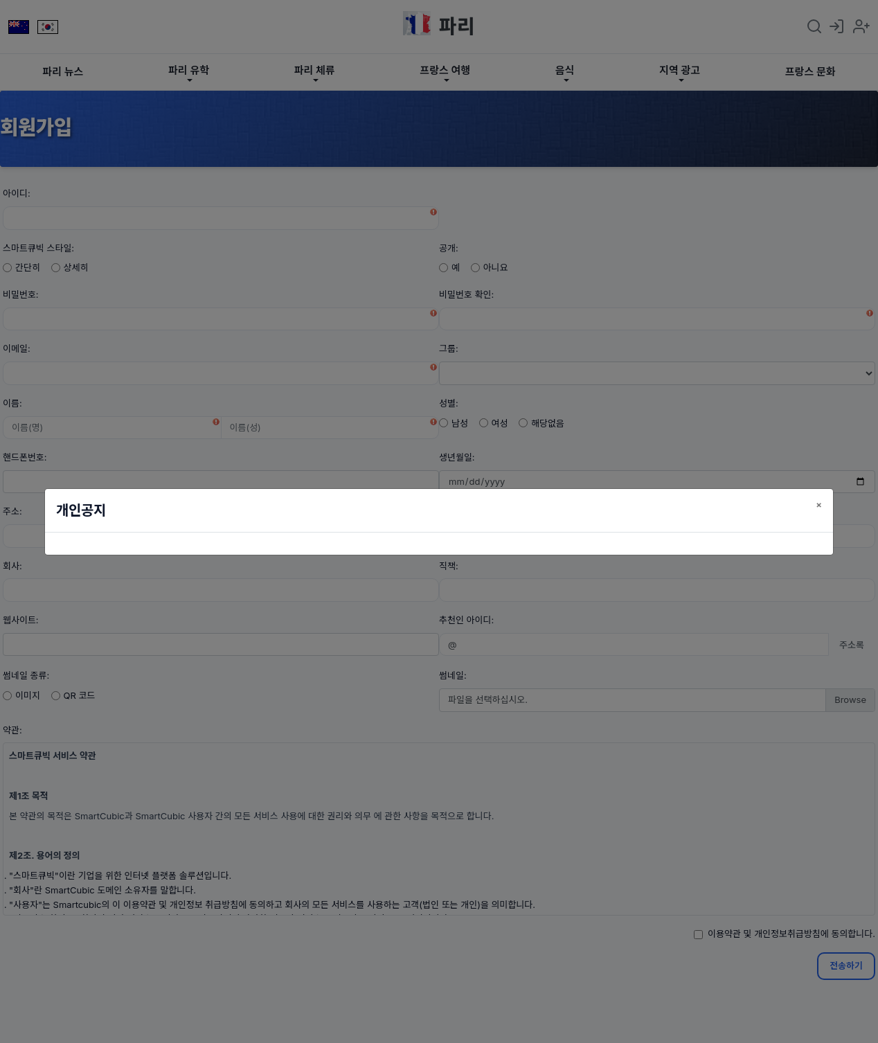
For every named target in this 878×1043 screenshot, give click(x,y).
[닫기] (819, 504)
